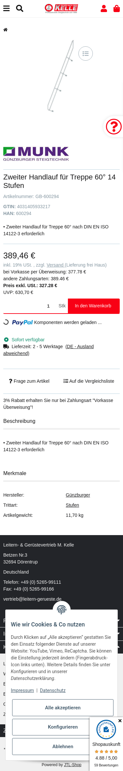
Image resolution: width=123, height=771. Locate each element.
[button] (104, 8)
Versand (56, 265)
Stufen (72, 505)
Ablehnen (62, 746)
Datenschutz (53, 690)
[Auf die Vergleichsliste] (85, 53)
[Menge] (29, 306)
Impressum (22, 690)
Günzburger (78, 495)
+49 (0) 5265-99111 (41, 582)
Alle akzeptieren (62, 708)
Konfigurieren (63, 727)
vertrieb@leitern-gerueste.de (32, 599)
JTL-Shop (72, 765)
